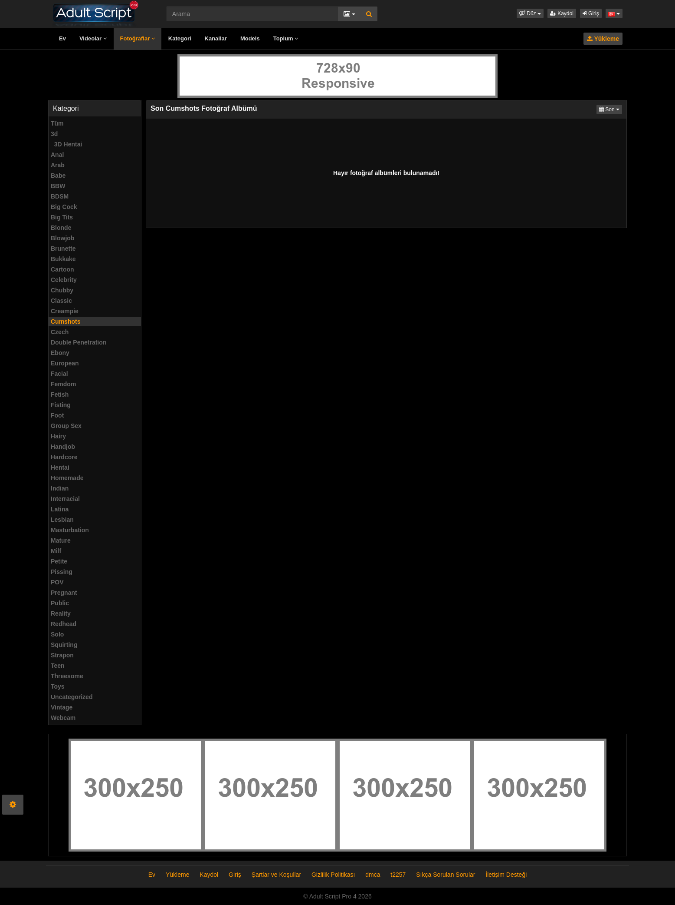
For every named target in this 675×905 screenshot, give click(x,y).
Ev (62, 38)
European (65, 363)
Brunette (63, 248)
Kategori (179, 38)
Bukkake (63, 258)
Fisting (61, 404)
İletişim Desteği (506, 874)
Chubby (62, 290)
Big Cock (64, 206)
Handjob (63, 446)
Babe (58, 175)
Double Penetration (78, 342)
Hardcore (64, 457)
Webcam (63, 717)
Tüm (57, 123)
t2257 (398, 874)
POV (57, 582)
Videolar (93, 38)
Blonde (61, 227)
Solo (57, 634)
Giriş (591, 13)
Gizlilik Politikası (333, 874)
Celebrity (64, 279)
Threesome (67, 676)
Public (60, 603)
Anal (57, 154)
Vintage (61, 707)
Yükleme (603, 38)
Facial (59, 373)
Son (610, 109)
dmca (372, 874)
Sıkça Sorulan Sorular (446, 874)
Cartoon (62, 269)
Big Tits (62, 217)
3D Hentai (66, 144)
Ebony (60, 352)
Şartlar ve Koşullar (276, 874)
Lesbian (62, 519)
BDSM (60, 196)
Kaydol (561, 13)
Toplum (285, 38)
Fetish (60, 394)
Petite (59, 561)
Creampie (65, 311)
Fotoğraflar (137, 38)
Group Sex (66, 425)
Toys (58, 686)
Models (250, 38)
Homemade (67, 477)
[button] (530, 13)
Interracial (65, 498)
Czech (60, 331)
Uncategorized (71, 696)
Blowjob (62, 238)
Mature (61, 540)
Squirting (64, 644)
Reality (61, 613)
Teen (58, 665)
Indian (60, 488)
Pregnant (64, 592)
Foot (57, 415)
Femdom (63, 384)
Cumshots (65, 321)
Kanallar (216, 38)
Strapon (62, 655)
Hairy (58, 436)
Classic (61, 300)
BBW (58, 185)
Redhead (63, 623)
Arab (58, 165)
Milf (56, 550)
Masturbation (70, 530)
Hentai (60, 467)
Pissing (61, 571)
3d (54, 133)
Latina (60, 509)
